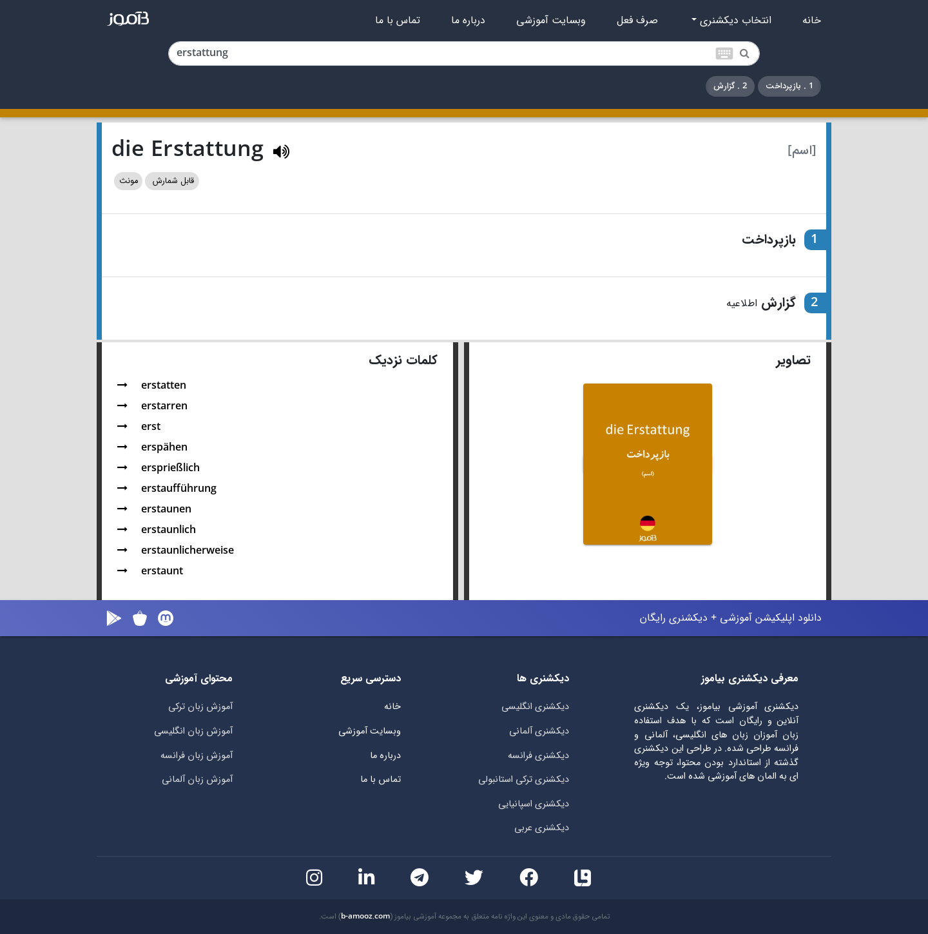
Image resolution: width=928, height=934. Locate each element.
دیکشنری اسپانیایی (533, 804)
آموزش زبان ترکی (200, 706)
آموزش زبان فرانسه (196, 755)
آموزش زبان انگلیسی (193, 731)
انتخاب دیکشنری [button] (734, 20)
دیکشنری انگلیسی (535, 706)
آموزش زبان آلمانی (197, 779)
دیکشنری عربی (541, 828)
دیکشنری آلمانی (539, 731)
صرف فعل (637, 20)
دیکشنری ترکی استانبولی (523, 779)
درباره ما (468, 20)
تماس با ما (397, 20)
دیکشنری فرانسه (538, 755)
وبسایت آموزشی (551, 20)
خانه (811, 20)
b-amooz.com (365, 916)
